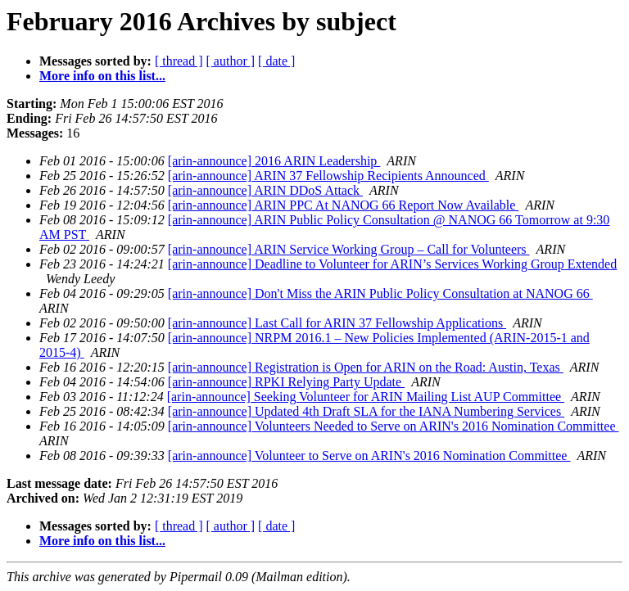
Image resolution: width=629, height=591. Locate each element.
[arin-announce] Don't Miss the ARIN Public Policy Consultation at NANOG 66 (380, 293)
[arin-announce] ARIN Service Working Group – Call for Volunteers (349, 249)
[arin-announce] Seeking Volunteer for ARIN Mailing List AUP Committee (365, 397)
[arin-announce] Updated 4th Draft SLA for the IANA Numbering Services (366, 411)
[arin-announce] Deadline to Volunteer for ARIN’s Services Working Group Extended (392, 264)
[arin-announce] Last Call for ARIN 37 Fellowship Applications (337, 323)
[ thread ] (179, 61)
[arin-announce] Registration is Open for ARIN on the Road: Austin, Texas (365, 367)
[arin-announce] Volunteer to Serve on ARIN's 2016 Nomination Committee (369, 455)
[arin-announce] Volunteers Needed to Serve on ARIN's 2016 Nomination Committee (393, 426)
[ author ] (231, 61)
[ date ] (276, 61)
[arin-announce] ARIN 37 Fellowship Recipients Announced (328, 176)
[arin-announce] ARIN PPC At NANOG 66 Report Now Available (343, 205)
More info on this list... (102, 76)
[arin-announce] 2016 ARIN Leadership (274, 161)
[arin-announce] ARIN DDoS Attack (265, 190)
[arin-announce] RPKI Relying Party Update (286, 382)
